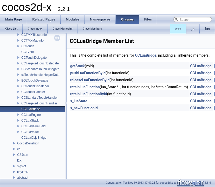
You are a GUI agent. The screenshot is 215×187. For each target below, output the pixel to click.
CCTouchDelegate (34, 57)
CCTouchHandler (33, 92)
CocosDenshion (28, 143)
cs (18, 149)
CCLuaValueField (33, 126)
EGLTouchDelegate (34, 80)
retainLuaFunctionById (88, 94)
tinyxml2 (23, 172)
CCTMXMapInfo (32, 40)
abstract (22, 177)
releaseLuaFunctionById (89, 80)
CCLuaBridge (30, 109)
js (193, 29)
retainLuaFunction (85, 87)
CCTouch (27, 46)
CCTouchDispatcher (35, 86)
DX (19, 160)
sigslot (21, 166)
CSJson (22, 155)
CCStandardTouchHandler (39, 97)
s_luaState (78, 101)
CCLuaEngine (31, 115)
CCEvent (27, 52)
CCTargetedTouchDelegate (40, 63)
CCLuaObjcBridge (34, 137)
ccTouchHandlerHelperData (40, 75)
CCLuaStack (30, 120)
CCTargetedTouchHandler (39, 103)
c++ (178, 29)
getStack (77, 66)
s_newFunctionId (84, 108)
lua (207, 29)
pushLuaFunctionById (88, 73)
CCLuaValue (30, 132)
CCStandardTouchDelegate (40, 69)
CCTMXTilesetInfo (34, 35)
